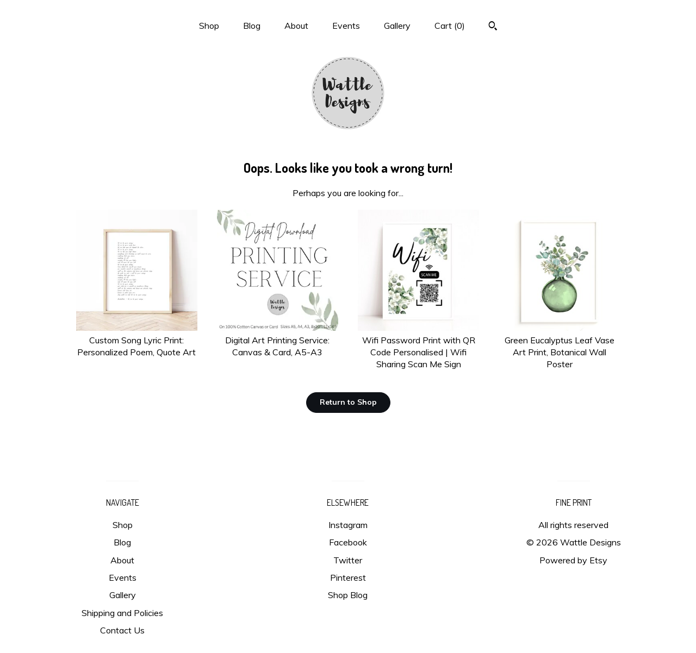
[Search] (493, 27)
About (296, 25)
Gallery (397, 25)
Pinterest (348, 577)
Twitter (347, 560)
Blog (251, 25)
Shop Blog (348, 594)
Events (346, 25)
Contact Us (122, 630)
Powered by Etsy (573, 560)
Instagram (348, 524)
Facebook (348, 542)
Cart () (449, 25)
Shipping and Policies (122, 612)
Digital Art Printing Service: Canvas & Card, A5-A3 (277, 339)
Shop (209, 25)
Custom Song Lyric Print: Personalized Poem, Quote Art (136, 339)
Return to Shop (348, 402)
